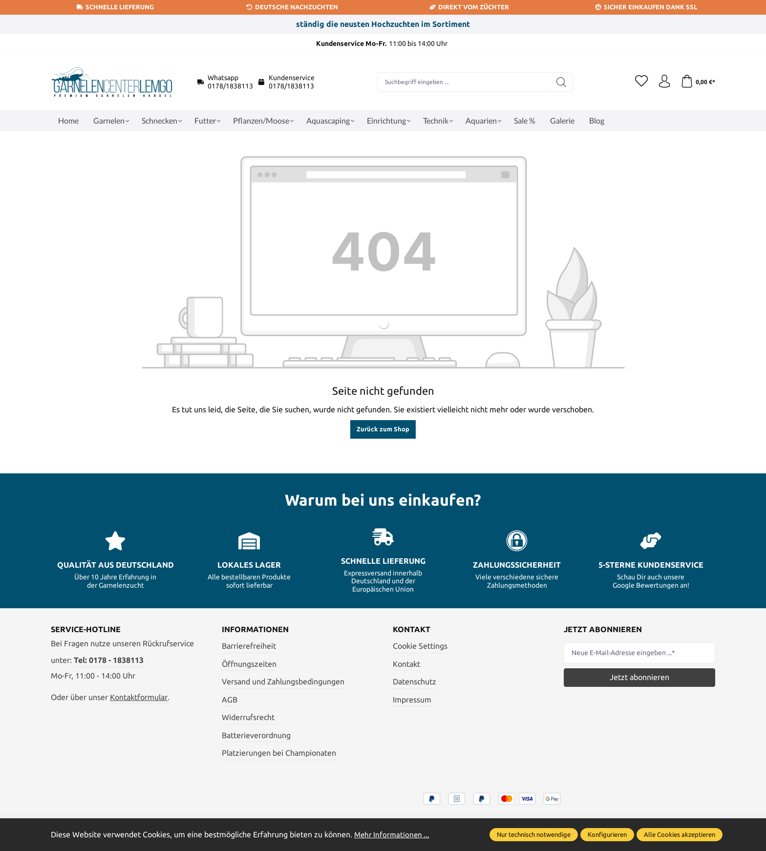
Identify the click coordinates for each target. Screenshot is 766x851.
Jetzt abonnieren (639, 677)
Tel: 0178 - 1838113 (109, 660)
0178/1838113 (230, 86)
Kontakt (406, 664)
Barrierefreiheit (249, 645)
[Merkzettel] (637, 82)
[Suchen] (559, 82)
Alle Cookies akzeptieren (679, 834)
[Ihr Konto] (661, 82)
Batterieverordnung (256, 735)
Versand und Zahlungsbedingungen (283, 681)
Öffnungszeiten (249, 664)
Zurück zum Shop (383, 429)
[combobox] (461, 82)
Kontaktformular (139, 697)
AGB (229, 699)
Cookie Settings (420, 645)
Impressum (412, 699)
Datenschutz (414, 681)
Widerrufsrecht (248, 717)
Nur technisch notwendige (534, 834)
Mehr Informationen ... (393, 834)
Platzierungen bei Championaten (279, 752)
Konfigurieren (607, 834)
